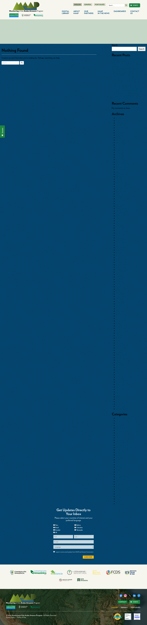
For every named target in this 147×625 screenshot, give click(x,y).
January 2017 (121, 348)
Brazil (118, 423)
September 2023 (122, 169)
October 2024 (121, 140)
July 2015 (119, 389)
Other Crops (121, 484)
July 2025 (120, 130)
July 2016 (119, 362)
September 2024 (122, 142)
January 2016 (121, 377)
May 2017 (120, 338)
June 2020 (120, 250)
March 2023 (120, 179)
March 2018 (120, 313)
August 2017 (121, 330)
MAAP (103, 12)
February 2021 (121, 230)
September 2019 (122, 269)
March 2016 (120, 372)
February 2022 (121, 203)
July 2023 (119, 174)
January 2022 (121, 206)
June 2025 (120, 132)
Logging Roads (122, 469)
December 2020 (122, 235)
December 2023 (122, 162)
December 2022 (122, 186)
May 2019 (120, 279)
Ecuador (119, 457)
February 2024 (121, 157)
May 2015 (120, 394)
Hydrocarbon (121, 467)
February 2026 (121, 120)
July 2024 (120, 147)
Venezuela (120, 503)
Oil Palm (119, 481)
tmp (117, 499)
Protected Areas (122, 489)
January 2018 (121, 318)
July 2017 (119, 333)
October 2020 (121, 240)
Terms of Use (21, 617)
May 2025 (120, 135)
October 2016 (121, 355)
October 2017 (121, 326)
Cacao (118, 425)
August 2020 (121, 245)
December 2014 (122, 404)
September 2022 (122, 191)
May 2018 (120, 308)
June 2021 (120, 220)
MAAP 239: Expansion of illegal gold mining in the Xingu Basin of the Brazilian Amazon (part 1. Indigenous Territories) (128, 88)
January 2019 (121, 289)
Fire (117, 459)
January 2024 (121, 159)
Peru (117, 486)
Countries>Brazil (122, 445)
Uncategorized (122, 501)
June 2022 (120, 196)
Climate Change (122, 430)
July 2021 (119, 218)
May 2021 (120, 223)
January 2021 (121, 233)
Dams (118, 455)
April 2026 (120, 118)
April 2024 (120, 154)
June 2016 (120, 365)
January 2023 (121, 184)
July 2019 (119, 274)
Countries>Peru (122, 452)
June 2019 (120, 277)
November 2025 (122, 123)
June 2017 (120, 335)
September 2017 (122, 328)
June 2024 (120, 150)
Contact (134, 12)
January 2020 (121, 260)
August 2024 (121, 145)
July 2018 (119, 304)
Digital (65, 12)
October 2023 (121, 167)
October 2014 (121, 409)
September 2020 (122, 242)
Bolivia (118, 420)
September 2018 (122, 299)
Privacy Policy (10, 617)
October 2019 (121, 267)
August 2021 (121, 216)
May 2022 (120, 198)
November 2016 (122, 352)
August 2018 (121, 301)
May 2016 (120, 367)
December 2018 (122, 291)
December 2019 (122, 262)
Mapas (118, 472)
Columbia (79, 527)
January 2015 (121, 401)
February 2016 (121, 374)
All (56, 532)
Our (88, 12)
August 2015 (121, 387)
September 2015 (122, 384)
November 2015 (122, 379)
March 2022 (120, 201)
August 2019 (121, 272)
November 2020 (122, 238)
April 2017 (120, 340)
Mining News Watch (124, 479)
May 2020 (120, 252)
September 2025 (122, 128)
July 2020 (120, 247)
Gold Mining (121, 464)
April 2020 (120, 255)
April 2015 (120, 396)
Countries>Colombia (124, 447)
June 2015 (120, 392)
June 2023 (120, 176)
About (76, 12)
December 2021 (122, 208)
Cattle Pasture (121, 428)
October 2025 (121, 125)
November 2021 (122, 211)
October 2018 (121, 296)
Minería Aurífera (122, 477)
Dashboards (120, 11)
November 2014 (122, 406)
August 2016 (121, 360)
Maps (118, 474)
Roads (118, 491)
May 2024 (120, 152)
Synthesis (119, 496)
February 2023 (121, 181)
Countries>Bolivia (123, 442)
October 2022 (121, 189)
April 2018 (120, 311)
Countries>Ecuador (123, 450)
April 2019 (120, 282)
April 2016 (120, 370)
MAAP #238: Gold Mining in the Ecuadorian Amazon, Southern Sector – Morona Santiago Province (127, 95)
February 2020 (122, 257)
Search (114, 45)
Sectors (119, 494)
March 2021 (120, 228)
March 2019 (120, 284)
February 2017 (121, 345)
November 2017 (122, 323)
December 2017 (122, 321)
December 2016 (122, 350)
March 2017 (120, 343)
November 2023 (122, 164)
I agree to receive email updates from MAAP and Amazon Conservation (74, 552)
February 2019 (121, 286)
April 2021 (120, 225)
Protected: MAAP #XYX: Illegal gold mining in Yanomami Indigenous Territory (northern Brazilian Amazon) (128, 71)
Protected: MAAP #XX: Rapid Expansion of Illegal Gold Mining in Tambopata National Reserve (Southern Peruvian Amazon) (128, 63)
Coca (118, 433)
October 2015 (121, 382)
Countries (120, 440)
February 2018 (121, 316)
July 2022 (120, 194)
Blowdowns (120, 418)
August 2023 (121, 172)
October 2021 (121, 213)
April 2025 (120, 137)
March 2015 (120, 399)
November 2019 (122, 264)
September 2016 (122, 357)
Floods (118, 462)
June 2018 (120, 306)
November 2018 (122, 294)
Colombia (120, 435)
